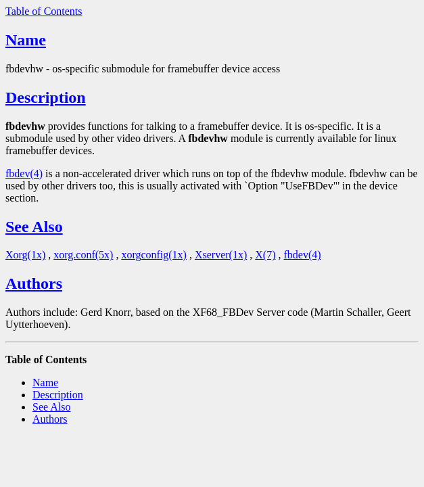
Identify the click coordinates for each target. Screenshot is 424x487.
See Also (34, 226)
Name (25, 40)
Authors (33, 283)
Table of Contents (44, 11)
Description (45, 97)
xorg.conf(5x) (83, 254)
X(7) (265, 254)
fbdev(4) (24, 173)
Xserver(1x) (221, 254)
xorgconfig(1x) (154, 254)
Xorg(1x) (25, 254)
